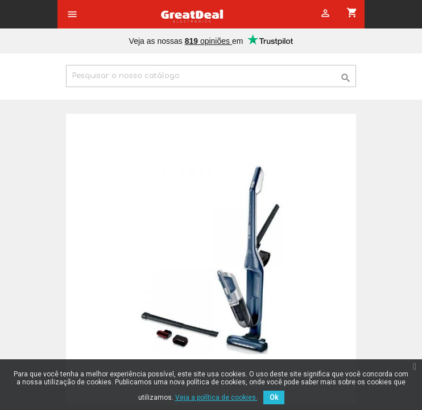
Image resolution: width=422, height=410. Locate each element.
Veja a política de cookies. (216, 397)
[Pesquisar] (211, 76)
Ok (274, 397)
